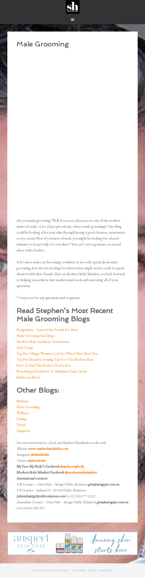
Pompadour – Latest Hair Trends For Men (47, 329)
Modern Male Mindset (72, 7)
